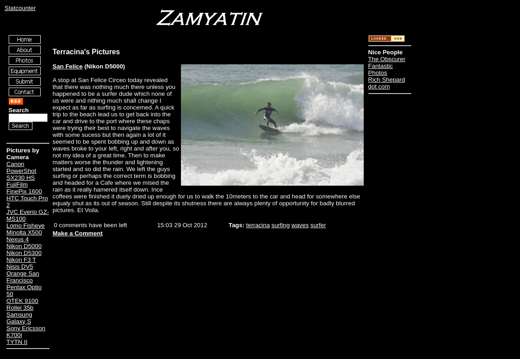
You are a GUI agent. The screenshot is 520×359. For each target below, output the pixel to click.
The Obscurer (386, 59)
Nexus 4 (17, 239)
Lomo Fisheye (25, 225)
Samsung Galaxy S (19, 318)
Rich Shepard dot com (386, 83)
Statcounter (20, 8)
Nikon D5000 (24, 246)
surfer (318, 225)
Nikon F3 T (21, 259)
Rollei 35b (19, 307)
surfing (280, 225)
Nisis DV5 (19, 266)
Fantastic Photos (380, 69)
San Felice (68, 66)
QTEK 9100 (22, 300)
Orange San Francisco (22, 277)
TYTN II (16, 341)
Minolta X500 (24, 232)
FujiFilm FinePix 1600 (24, 188)
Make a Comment (78, 233)
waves (300, 225)
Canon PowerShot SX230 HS (21, 171)
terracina (258, 225)
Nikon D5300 (24, 253)
